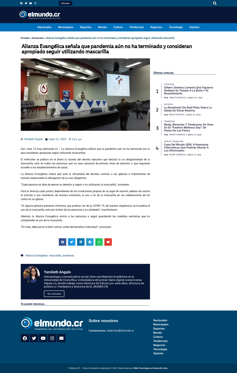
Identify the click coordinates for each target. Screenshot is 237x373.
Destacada (37, 38)
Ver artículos (54, 293)
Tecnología (176, 27)
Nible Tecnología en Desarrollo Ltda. (150, 368)
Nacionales (45, 27)
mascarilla (55, 255)
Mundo (102, 27)
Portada (25, 38)
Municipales (65, 27)
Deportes (85, 27)
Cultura (118, 27)
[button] (214, 3)
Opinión (194, 27)
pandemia (68, 255)
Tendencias (136, 27)
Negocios (156, 27)
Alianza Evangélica (36, 255)
